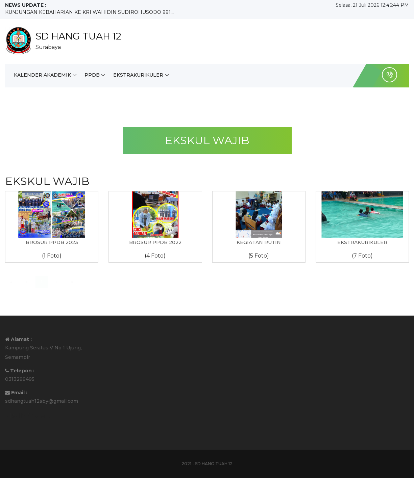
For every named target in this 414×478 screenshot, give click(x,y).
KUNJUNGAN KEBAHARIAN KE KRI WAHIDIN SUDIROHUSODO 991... (89, 12)
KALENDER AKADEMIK (42, 75)
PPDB (92, 75)
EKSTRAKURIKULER (138, 75)
